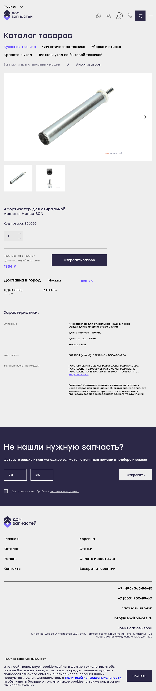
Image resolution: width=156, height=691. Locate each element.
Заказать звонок (136, 608)
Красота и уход (18, 55)
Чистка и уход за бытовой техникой (70, 55)
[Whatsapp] (98, 16)
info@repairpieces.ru (133, 618)
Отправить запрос (79, 260)
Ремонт (10, 559)
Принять (139, 676)
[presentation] (86, 476)
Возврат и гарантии (97, 569)
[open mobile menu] (151, 16)
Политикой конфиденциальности (93, 678)
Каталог (11, 549)
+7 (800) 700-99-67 (135, 598)
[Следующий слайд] (145, 117)
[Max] (119, 16)
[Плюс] (19, 233)
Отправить (136, 475)
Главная (11, 539)
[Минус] (19, 238)
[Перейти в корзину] (140, 16)
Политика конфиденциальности (25, 658)
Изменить (87, 280)
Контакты (12, 569)
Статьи (86, 549)
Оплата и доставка (97, 559)
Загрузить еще (78, 374)
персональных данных (64, 491)
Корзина (87, 539)
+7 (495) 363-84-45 (135, 588)
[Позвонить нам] (130, 16)
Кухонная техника (20, 47)
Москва (14, 6)
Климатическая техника (63, 47)
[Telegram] (109, 16)
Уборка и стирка (106, 47)
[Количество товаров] (13, 236)
